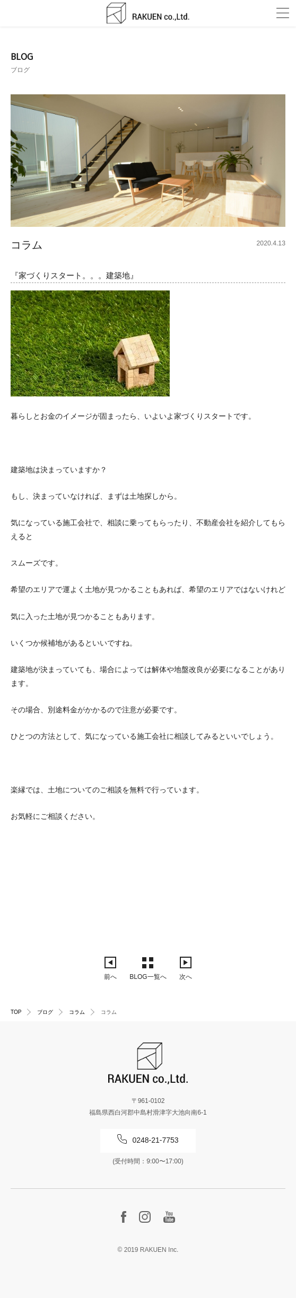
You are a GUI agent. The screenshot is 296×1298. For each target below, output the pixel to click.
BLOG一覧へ (147, 977)
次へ (185, 977)
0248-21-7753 (155, 1140)
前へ (110, 977)
